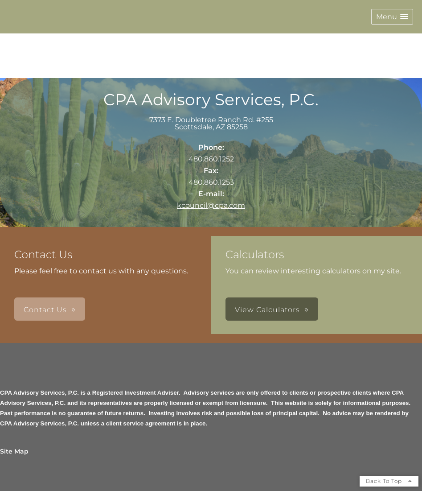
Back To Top (389, 481)
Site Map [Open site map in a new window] (14, 451)
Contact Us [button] (45, 309)
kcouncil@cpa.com (211, 205)
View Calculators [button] (267, 309)
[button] (392, 17)
